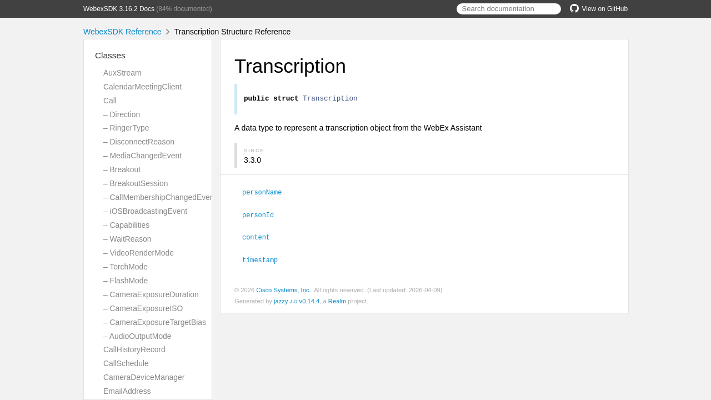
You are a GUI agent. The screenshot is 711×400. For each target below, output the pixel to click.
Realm (337, 300)
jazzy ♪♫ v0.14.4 (296, 300)
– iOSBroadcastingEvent (145, 211)
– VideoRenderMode (138, 252)
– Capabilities (126, 225)
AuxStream (122, 72)
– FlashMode (125, 280)
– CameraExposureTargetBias (154, 322)
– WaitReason (127, 238)
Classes (110, 55)
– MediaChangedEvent (142, 155)
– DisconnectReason (138, 141)
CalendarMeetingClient (142, 86)
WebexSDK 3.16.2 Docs (118, 9)
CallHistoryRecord (134, 349)
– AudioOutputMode (137, 336)
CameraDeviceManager (143, 377)
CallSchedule (126, 363)
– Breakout (122, 169)
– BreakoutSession (135, 183)
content (261, 237)
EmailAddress (127, 391)
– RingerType (126, 127)
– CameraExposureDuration (151, 294)
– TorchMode (125, 266)
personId (263, 215)
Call (110, 100)
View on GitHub (599, 9)
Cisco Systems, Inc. (283, 289)
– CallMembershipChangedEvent (159, 197)
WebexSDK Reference (122, 31)
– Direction (121, 114)
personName (267, 193)
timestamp (265, 259)
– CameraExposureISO (143, 308)
